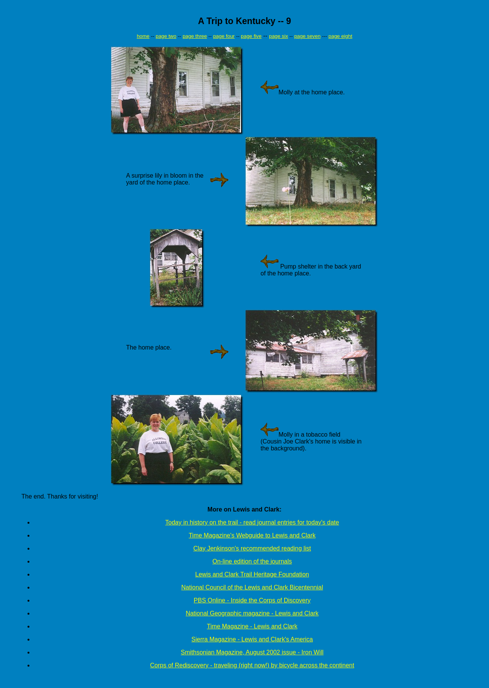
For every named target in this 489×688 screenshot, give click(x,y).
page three (195, 36)
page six (278, 36)
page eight (340, 36)
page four (224, 36)
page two (166, 36)
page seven (307, 36)
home (143, 36)
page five (251, 36)
